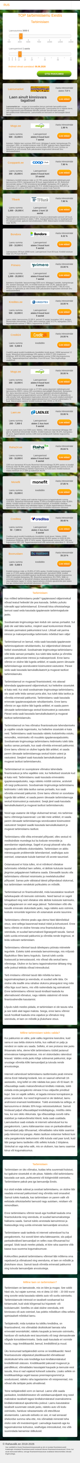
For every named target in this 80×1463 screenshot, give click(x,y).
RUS (7, 4)
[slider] (21, 36)
